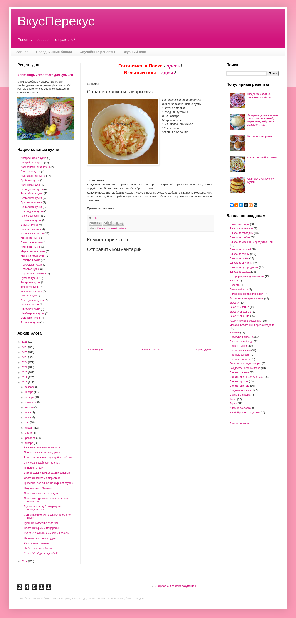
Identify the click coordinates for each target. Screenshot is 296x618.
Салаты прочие (239, 381)
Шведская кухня (30, 309)
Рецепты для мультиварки (245, 363)
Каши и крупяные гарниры (245, 320)
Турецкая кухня (30, 286)
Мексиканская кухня (33, 255)
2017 (25, 561)
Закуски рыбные (239, 316)
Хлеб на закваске (240, 407)
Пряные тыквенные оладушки (42, 452)
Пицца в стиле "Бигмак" (38, 488)
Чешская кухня (30, 304)
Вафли (234, 280)
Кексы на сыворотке (259, 136)
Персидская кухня (31, 264)
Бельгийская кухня (32, 193)
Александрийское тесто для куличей (45, 75)
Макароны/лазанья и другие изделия (252, 325)
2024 (25, 352)
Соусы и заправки (240, 394)
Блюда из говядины (241, 233)
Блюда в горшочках (241, 228)
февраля (30, 438)
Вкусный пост (135, 52)
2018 (25, 382)
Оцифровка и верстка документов (175, 586)
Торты (233, 403)
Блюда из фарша (240, 271)
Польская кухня (30, 269)
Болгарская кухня (31, 198)
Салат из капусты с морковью (42, 478)
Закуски (234, 302)
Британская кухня (31, 202)
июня (28, 417)
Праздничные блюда (54, 52)
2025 (25, 347)
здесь (174, 66)
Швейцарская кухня (32, 313)
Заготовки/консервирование (247, 298)
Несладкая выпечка (242, 336)
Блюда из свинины (241, 262)
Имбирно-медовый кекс (38, 548)
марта (29, 432)
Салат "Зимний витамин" (262, 157)
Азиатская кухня (30, 171)
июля (28, 412)
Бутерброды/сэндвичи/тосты (247, 276)
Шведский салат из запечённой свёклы (259, 96)
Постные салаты (240, 359)
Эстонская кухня (31, 317)
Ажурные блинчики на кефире (42, 447)
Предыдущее (204, 349)
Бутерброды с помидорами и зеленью (47, 472)
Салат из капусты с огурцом (41, 493)
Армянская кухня (31, 184)
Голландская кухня (32, 211)
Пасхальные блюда (241, 341)
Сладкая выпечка (240, 390)
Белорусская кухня (32, 189)
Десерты (235, 284)
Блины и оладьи (239, 224)
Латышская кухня (31, 242)
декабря (30, 387)
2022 (25, 362)
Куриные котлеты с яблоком (41, 523)
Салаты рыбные (239, 385)
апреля (29, 427)
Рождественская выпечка (245, 368)
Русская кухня (29, 278)
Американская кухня (33, 175)
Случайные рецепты (97, 52)
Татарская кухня (30, 282)
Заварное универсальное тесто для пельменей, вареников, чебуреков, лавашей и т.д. (262, 120)
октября (30, 397)
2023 (25, 357)
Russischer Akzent (240, 423)
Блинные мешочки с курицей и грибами (48, 457)
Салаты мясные (239, 372)
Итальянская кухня (32, 233)
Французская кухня (32, 300)
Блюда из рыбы (239, 258)
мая (27, 422)
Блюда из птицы (239, 254)
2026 (25, 341)
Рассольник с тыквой (36, 543)
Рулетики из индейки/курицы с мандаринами (42, 508)
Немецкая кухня (30, 260)
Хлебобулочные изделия (245, 412)
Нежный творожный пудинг (40, 538)
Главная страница (150, 349)
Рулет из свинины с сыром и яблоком (46, 533)
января (29, 443)
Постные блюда (239, 354)
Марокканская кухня (33, 251)
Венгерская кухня (31, 207)
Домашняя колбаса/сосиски (246, 293)
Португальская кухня (33, 273)
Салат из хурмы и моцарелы (41, 528)
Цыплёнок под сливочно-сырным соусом (48, 483)
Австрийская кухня (32, 162)
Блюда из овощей (240, 249)
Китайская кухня (30, 237)
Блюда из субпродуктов (244, 267)
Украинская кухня (31, 291)
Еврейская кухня (31, 229)
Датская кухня (29, 224)
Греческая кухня (30, 215)
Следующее (95, 349)
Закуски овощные (240, 311)
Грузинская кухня (31, 220)
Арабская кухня (30, 180)
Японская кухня (30, 322)
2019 (25, 377)
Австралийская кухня (33, 158)
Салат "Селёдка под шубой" (41, 553)
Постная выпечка (240, 350)
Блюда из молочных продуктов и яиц (252, 242)
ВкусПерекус (56, 21)
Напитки (235, 332)
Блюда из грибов (240, 237)
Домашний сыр (239, 289)
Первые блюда (239, 345)
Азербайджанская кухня (35, 166)
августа (29, 407)
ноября (29, 392)
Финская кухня (29, 295)
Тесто (233, 399)
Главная (21, 52)
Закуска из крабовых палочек (42, 462)
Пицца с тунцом (33, 467)
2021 (25, 367)
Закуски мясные (239, 307)
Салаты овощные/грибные (111, 228)
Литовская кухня (30, 246)
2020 (25, 372)
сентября (31, 402)
